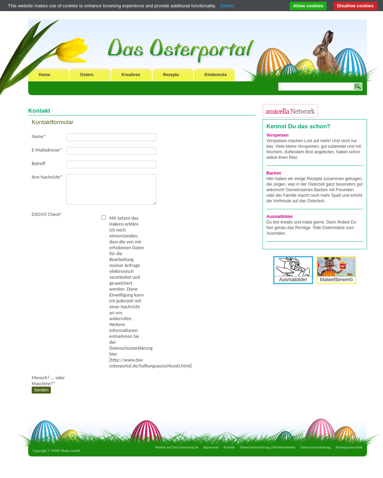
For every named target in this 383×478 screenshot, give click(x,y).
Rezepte (171, 74)
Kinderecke (215, 74)
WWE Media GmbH (65, 451)
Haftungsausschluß (349, 447)
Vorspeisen (277, 135)
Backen (273, 173)
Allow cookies (308, 5)
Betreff (38, 164)
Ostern (87, 74)
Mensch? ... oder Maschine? (48, 381)
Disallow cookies (355, 5)
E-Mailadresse (47, 150)
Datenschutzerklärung (315, 447)
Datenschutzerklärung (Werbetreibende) (267, 447)
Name (39, 136)
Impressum (211, 447)
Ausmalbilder (279, 216)
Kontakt (229, 447)
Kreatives (131, 74)
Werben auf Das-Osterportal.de (176, 447)
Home (44, 74)
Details (227, 5)
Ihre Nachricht (47, 177)
